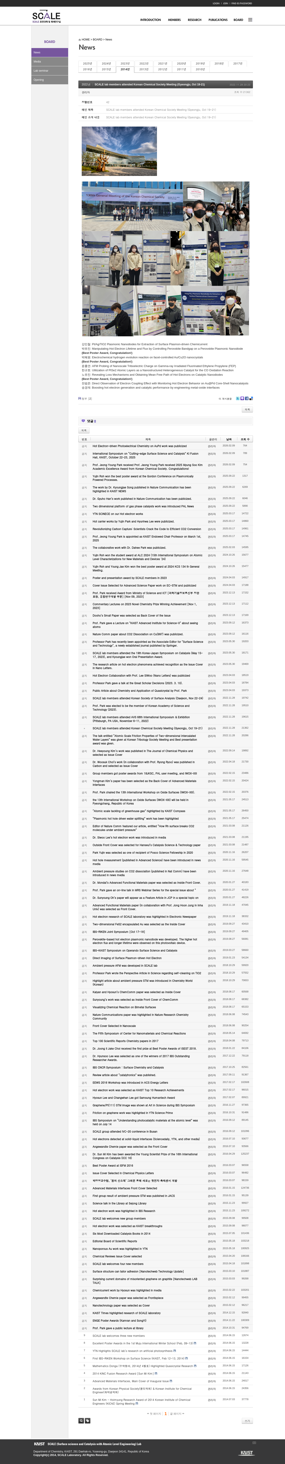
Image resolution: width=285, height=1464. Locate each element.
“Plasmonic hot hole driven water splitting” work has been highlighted (136, 818)
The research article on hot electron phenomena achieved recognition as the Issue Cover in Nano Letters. (148, 666)
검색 (81, 1421)
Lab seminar (41, 70)
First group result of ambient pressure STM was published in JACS (134, 1196)
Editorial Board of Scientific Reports (115, 1241)
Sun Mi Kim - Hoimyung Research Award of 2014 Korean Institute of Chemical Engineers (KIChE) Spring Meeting (141, 1401)
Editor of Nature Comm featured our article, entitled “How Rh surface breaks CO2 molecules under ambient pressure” (143, 828)
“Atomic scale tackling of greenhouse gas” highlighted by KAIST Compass (139, 811)
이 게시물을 (225, 398)
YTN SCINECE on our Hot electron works (118, 514)
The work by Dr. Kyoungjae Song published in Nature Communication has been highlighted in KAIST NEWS (142, 489)
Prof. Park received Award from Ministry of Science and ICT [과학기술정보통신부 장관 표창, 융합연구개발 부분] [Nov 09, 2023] (146, 595)
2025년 (87, 63)
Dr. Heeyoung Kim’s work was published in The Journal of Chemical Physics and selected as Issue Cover (143, 752)
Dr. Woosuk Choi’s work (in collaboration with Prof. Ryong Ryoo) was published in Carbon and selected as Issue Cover (144, 764)
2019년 (200, 63)
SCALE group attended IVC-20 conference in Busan (125, 1131)
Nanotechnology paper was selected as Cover (121, 1305)
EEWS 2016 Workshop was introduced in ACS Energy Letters (130, 1082)
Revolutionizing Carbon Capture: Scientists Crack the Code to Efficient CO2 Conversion (147, 529)
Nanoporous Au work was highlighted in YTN (120, 1248)
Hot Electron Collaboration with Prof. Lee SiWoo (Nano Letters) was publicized (141, 675)
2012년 (162, 69)
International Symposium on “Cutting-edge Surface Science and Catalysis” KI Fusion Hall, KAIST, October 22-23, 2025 (145, 455)
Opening (39, 79)
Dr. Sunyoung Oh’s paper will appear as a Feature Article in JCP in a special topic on (145, 897)
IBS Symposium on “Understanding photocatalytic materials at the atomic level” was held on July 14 (145, 1122)
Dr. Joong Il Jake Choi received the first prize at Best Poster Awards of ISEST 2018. (145, 1048)
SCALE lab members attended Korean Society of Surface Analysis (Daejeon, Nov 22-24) (148, 698)
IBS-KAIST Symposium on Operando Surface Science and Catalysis (135, 950)
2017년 (237, 63)
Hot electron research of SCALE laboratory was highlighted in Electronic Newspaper (144, 916)
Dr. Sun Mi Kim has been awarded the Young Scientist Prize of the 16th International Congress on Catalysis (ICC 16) (145, 1156)
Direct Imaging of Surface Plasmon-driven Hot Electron (127, 958)
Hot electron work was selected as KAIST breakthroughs (127, 1226)
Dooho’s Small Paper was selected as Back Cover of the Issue (132, 615)
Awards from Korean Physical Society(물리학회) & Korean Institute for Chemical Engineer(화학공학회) (142, 1390)
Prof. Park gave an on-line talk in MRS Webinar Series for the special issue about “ (144, 890)
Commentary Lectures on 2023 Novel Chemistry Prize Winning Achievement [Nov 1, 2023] (145, 606)
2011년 (181, 69)
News (37, 52)
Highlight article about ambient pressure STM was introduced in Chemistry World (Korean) (142, 982)
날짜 (229, 439)
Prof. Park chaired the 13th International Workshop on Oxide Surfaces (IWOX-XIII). (144, 792)
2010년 (200, 69)
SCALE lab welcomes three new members (119, 1335)
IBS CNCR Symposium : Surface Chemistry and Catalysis (128, 1067)
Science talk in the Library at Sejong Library (119, 1203)
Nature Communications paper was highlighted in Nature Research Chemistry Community (140, 1016)
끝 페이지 (177, 1413)
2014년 (125, 69)
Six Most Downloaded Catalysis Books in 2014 (121, 1233)
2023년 (125, 63)
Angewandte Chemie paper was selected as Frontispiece (128, 1298)
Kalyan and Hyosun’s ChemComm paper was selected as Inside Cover (137, 992)
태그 (87, 1421)
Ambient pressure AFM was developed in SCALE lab (125, 965)
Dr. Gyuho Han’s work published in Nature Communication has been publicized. (142, 498)
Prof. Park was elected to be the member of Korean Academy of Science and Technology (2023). (141, 707)
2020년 (181, 63)
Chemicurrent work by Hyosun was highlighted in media (127, 1290)
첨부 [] (87, 398)
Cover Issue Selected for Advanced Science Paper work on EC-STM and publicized (144, 585)
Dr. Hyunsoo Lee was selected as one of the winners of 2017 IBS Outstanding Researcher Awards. (141, 1058)
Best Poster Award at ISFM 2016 (113, 1165)
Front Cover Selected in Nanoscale (114, 1026)
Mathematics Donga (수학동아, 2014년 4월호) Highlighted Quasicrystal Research (143, 1366)
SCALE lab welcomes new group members (119, 1218)
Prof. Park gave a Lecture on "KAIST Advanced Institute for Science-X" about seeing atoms (145, 625)
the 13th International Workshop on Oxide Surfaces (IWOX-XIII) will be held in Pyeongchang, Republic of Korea (140, 801)
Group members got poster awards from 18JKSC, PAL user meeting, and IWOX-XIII (145, 773)
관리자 (86, 92)
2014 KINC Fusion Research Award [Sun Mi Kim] (123, 1373)
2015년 (106, 69)
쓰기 (247, 1421)
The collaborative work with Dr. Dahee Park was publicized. (129, 547)
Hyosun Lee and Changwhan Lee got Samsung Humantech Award (134, 1097)
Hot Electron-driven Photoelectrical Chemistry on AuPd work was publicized (140, 446)
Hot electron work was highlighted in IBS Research (124, 1211)
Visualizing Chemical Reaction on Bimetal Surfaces (124, 1007)
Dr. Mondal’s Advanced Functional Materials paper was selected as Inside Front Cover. (147, 882)
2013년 (143, 69)
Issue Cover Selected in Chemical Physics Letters (123, 1173)
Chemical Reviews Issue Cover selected (117, 1256)
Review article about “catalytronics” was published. (124, 1075)
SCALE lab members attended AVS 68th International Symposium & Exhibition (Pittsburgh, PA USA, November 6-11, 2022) (141, 719)
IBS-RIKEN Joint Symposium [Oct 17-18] (119, 932)
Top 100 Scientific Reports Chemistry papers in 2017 (125, 1041)
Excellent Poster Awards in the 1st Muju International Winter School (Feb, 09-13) (143, 1343)
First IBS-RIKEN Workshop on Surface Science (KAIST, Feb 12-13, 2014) (138, 1358)
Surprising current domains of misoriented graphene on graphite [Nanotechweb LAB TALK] (145, 1281)
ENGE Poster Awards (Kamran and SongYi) (119, 1320)
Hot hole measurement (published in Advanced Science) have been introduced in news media (147, 862)
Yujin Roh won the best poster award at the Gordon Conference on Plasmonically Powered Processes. (143, 478)
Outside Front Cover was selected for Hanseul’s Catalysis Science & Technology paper (146, 845)
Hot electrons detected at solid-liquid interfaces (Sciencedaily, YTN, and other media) (146, 1139)
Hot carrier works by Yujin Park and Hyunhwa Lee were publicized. (134, 521)
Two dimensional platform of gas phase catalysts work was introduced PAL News (143, 506)
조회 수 (245, 439)
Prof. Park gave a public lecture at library (118, 1328)
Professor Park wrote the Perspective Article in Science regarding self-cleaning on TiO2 (147, 973)
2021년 (162, 63)
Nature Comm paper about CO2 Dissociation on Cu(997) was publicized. (138, 634)
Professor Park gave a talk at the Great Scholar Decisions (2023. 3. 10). (138, 683)
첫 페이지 (154, 1413)
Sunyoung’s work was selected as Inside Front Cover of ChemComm (135, 999)
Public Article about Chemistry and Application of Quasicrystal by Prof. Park (140, 690)
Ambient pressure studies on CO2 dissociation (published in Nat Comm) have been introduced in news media (144, 873)
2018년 (219, 63)
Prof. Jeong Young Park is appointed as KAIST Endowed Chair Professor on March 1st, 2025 (147, 538)
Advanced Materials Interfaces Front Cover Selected (125, 1188)
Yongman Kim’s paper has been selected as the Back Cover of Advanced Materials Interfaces (144, 782)
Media (37, 61)
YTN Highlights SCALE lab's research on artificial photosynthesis (133, 1351)
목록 (247, 409)
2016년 (87, 69)
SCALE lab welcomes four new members (118, 1264)
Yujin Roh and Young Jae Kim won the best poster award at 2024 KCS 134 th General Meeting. (146, 568)
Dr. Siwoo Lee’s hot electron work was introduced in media (129, 837)
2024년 (106, 63)
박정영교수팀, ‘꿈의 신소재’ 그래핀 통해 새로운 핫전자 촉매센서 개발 (135, 1180)
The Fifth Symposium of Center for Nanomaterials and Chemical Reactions (139, 1033)
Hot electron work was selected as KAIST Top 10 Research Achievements (138, 1090)
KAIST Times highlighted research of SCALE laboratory (127, 1313)
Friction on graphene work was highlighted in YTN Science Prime (133, 1113)
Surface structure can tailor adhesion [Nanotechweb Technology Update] (138, 1271)
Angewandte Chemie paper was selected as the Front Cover (130, 1146)
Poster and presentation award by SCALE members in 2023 (130, 578)
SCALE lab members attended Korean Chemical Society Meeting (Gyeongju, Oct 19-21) (150, 84)
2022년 (143, 63)
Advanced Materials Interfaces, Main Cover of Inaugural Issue (131, 1381)
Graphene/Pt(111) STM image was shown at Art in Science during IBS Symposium (144, 1105)
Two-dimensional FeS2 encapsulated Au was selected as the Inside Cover (139, 924)
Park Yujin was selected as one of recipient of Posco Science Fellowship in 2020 (143, 852)
